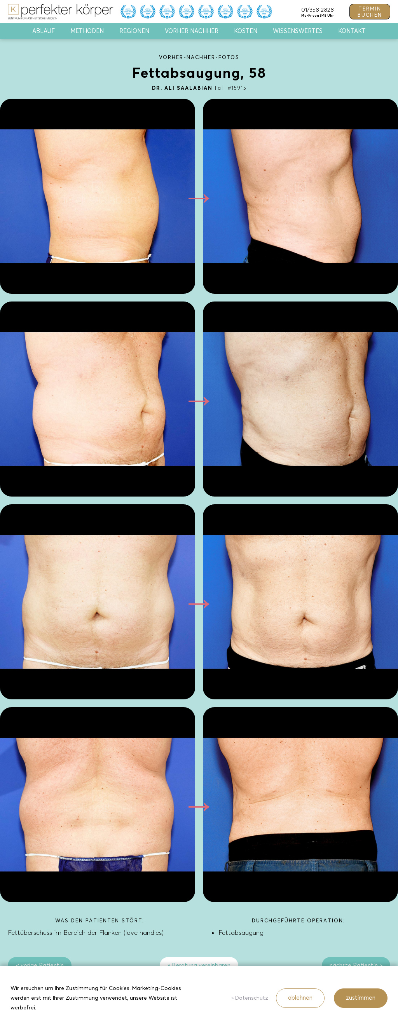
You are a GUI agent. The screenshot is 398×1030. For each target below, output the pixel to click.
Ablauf (43, 31)
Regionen (134, 31)
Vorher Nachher (191, 31)
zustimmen (360, 997)
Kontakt (352, 31)
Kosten (245, 31)
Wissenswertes (298, 31)
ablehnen (300, 997)
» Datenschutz (249, 998)
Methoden (87, 31)
